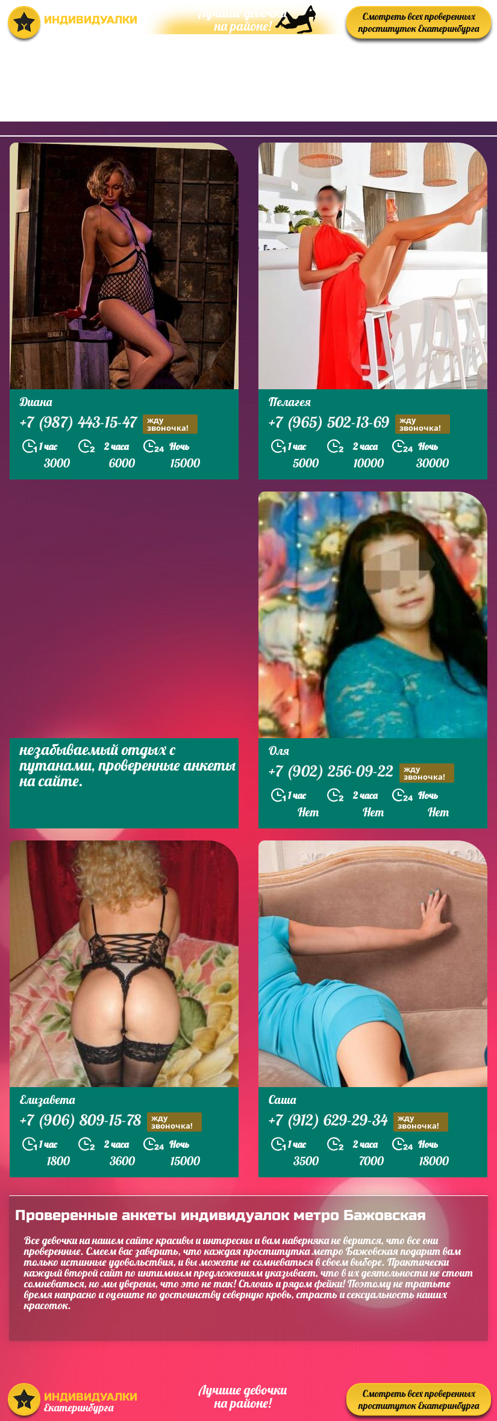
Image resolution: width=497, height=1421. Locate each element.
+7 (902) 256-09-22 (361, 773)
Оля (279, 750)
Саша (282, 1099)
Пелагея (290, 401)
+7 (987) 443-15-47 (109, 424)
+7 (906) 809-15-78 (111, 1122)
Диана (36, 401)
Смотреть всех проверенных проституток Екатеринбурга (418, 22)
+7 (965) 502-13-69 (359, 424)
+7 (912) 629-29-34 (358, 1122)
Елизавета (47, 1099)
